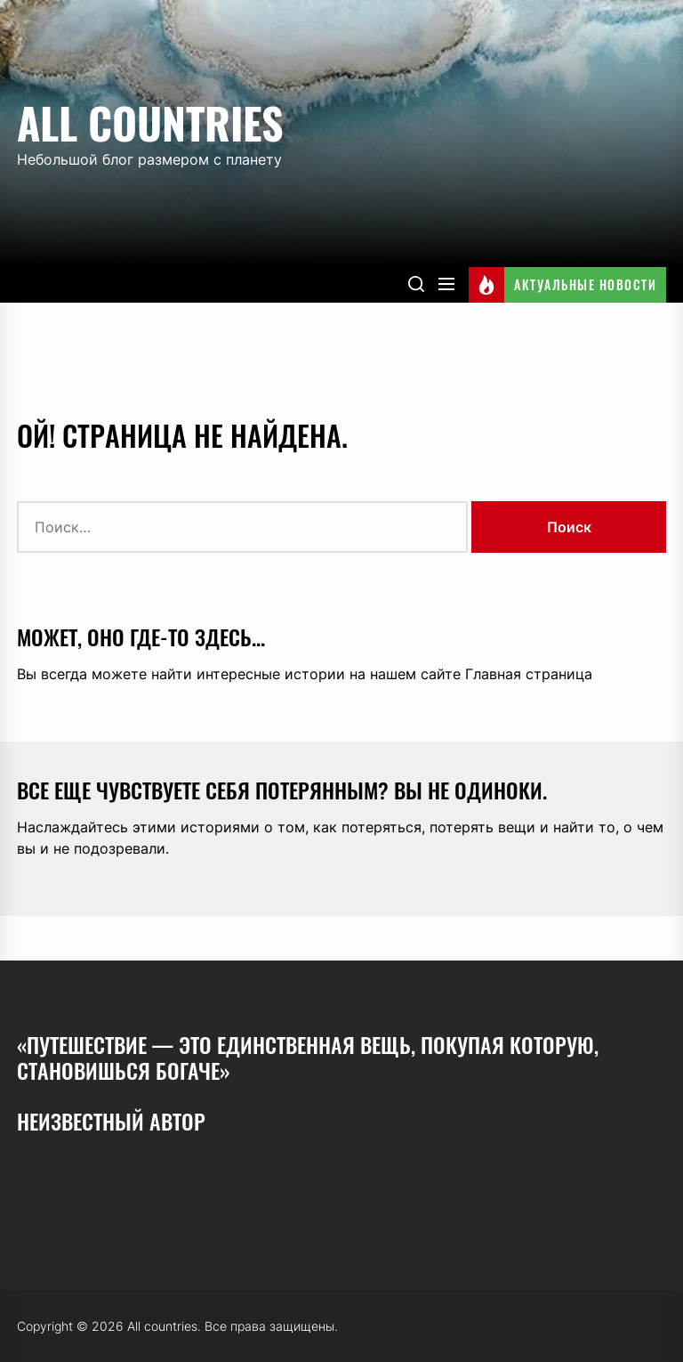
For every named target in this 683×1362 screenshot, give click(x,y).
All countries (150, 122)
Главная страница (528, 674)
